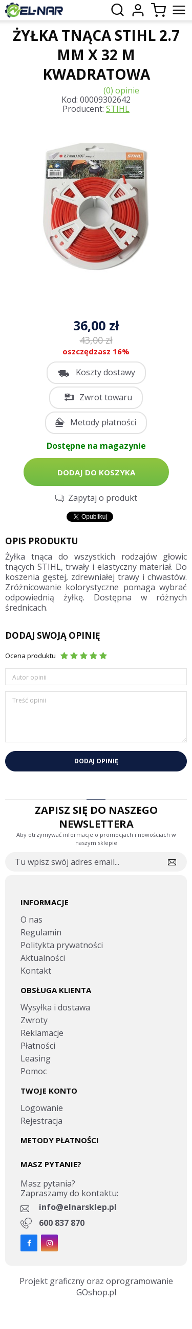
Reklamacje (41, 1032)
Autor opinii (29, 677)
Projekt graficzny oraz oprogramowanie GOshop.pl (96, 1286)
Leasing (35, 1058)
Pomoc (33, 1071)
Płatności (37, 1045)
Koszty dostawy (105, 372)
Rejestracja (41, 1120)
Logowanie (41, 1108)
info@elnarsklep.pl (78, 1207)
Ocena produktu (30, 655)
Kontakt (35, 970)
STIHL (118, 108)
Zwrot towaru (105, 397)
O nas (31, 919)
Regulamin (40, 932)
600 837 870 (61, 1222)
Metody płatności (103, 422)
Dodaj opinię (96, 761)
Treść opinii (29, 700)
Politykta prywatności (61, 945)
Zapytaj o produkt (102, 497)
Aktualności (42, 957)
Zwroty (34, 1020)
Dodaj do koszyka (96, 472)
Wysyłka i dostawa (55, 1007)
